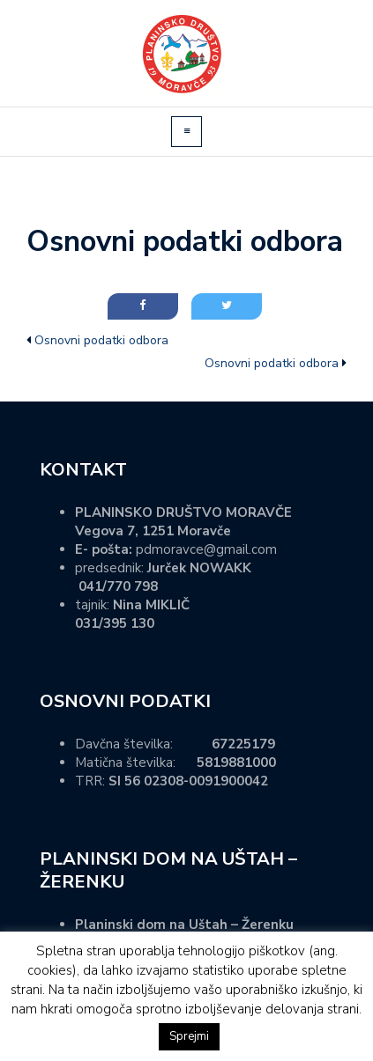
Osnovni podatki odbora (101, 340)
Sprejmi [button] (189, 1036)
